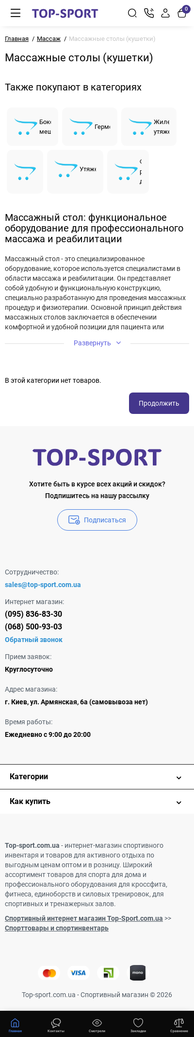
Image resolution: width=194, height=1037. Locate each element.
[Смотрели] (56, 1024)
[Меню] (15, 13)
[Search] (132, 13)
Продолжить (159, 403)
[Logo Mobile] (65, 13)
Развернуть (97, 343)
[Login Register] (165, 13)
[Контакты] (149, 13)
